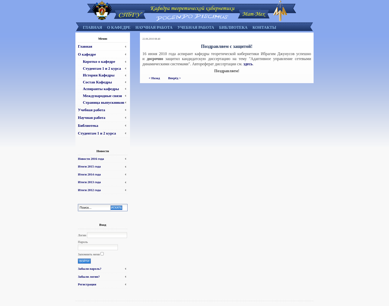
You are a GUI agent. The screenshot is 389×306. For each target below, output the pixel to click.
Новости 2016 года (91, 159)
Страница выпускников (103, 102)
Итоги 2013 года (89, 182)
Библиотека (233, 27)
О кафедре (118, 27)
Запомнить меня (89, 254)
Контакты (264, 27)
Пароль (83, 242)
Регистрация (87, 284)
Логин (82, 235)
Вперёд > (174, 78)
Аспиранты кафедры (101, 89)
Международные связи (102, 96)
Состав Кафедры (97, 82)
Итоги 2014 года (89, 174)
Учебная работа (195, 27)
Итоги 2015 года (89, 166)
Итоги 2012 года (89, 190)
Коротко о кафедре (99, 61)
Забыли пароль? (89, 269)
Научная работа (153, 27)
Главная (92, 27)
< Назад (154, 78)
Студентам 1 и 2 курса (102, 68)
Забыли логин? (89, 276)
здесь (248, 64)
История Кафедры (99, 75)
